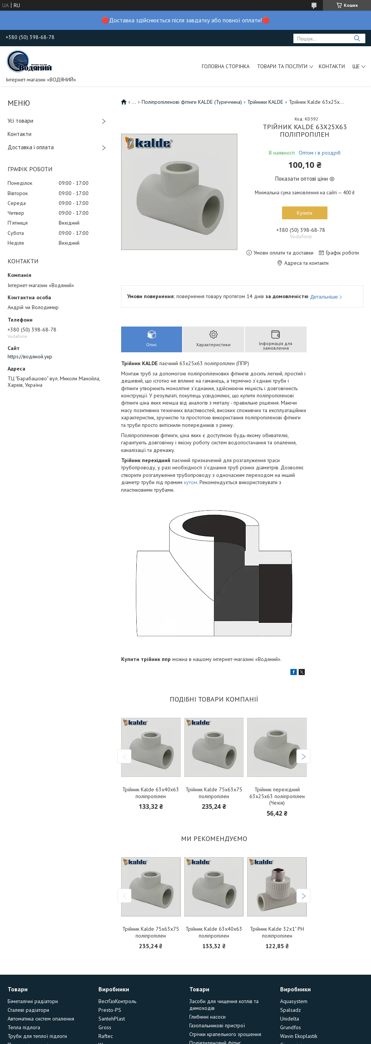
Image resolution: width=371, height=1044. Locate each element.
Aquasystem (293, 1001)
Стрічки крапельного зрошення (225, 1034)
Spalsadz (290, 1009)
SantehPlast (111, 1018)
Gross (104, 1027)
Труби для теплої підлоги (37, 1036)
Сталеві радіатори (28, 1009)
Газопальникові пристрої (217, 1025)
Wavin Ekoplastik (298, 1036)
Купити (304, 212)
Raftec (105, 1036)
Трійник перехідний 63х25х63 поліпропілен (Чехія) (277, 796)
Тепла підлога (24, 1027)
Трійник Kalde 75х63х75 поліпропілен (214, 793)
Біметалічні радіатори (33, 1001)
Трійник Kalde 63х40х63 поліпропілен (150, 793)
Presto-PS (109, 1009)
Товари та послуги (282, 66)
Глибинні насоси (207, 1016)
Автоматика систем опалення (41, 1018)
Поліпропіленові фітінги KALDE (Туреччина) (192, 102)
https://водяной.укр (30, 356)
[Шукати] (356, 38)
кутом (190, 482)
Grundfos (290, 1027)
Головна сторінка (225, 66)
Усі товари (20, 120)
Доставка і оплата (31, 147)
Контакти (332, 66)
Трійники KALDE (265, 102)
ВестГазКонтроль (117, 1001)
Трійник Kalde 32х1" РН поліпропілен (277, 932)
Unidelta (289, 1018)
